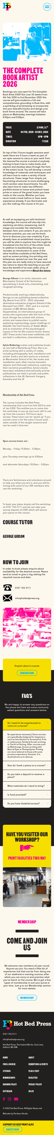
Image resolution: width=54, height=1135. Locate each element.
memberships (9, 1077)
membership (27, 997)
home (5, 1057)
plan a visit (34, 1071)
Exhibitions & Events (38, 1064)
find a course (9, 1064)
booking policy (10, 1084)
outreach (7, 1091)
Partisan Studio (21, 1113)
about (31, 1057)
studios (7, 1071)
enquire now (27, 673)
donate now (12, 1129)
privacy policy (35, 1084)
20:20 (31, 1091)
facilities (33, 1077)
